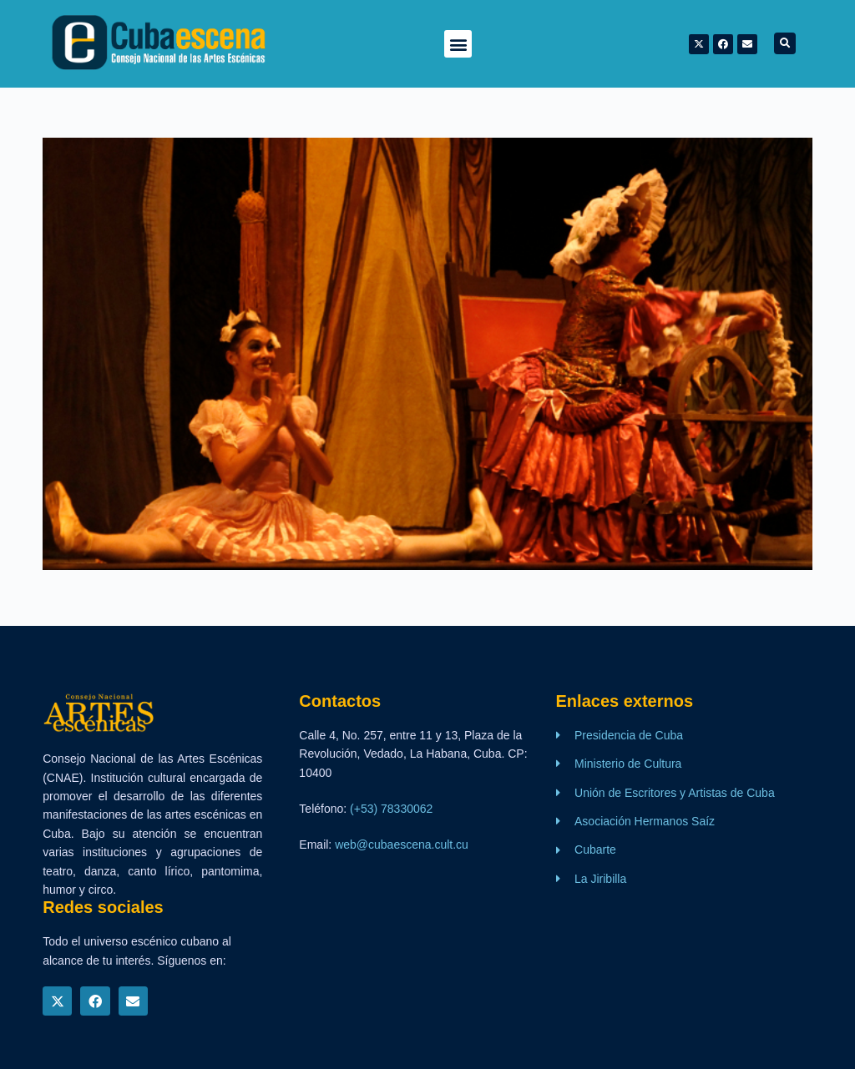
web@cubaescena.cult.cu (401, 844)
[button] (458, 44)
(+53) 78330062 (391, 808)
